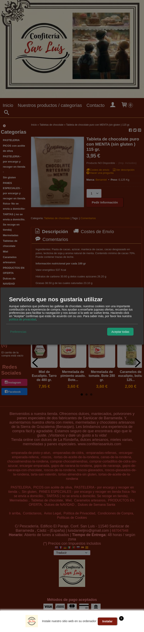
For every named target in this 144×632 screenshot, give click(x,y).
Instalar (107, 621)
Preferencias (18, 331)
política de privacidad (22, 319)
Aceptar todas (120, 331)
